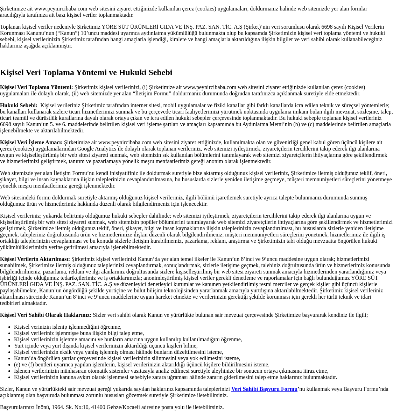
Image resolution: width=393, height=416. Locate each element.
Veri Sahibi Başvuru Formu (264, 389)
